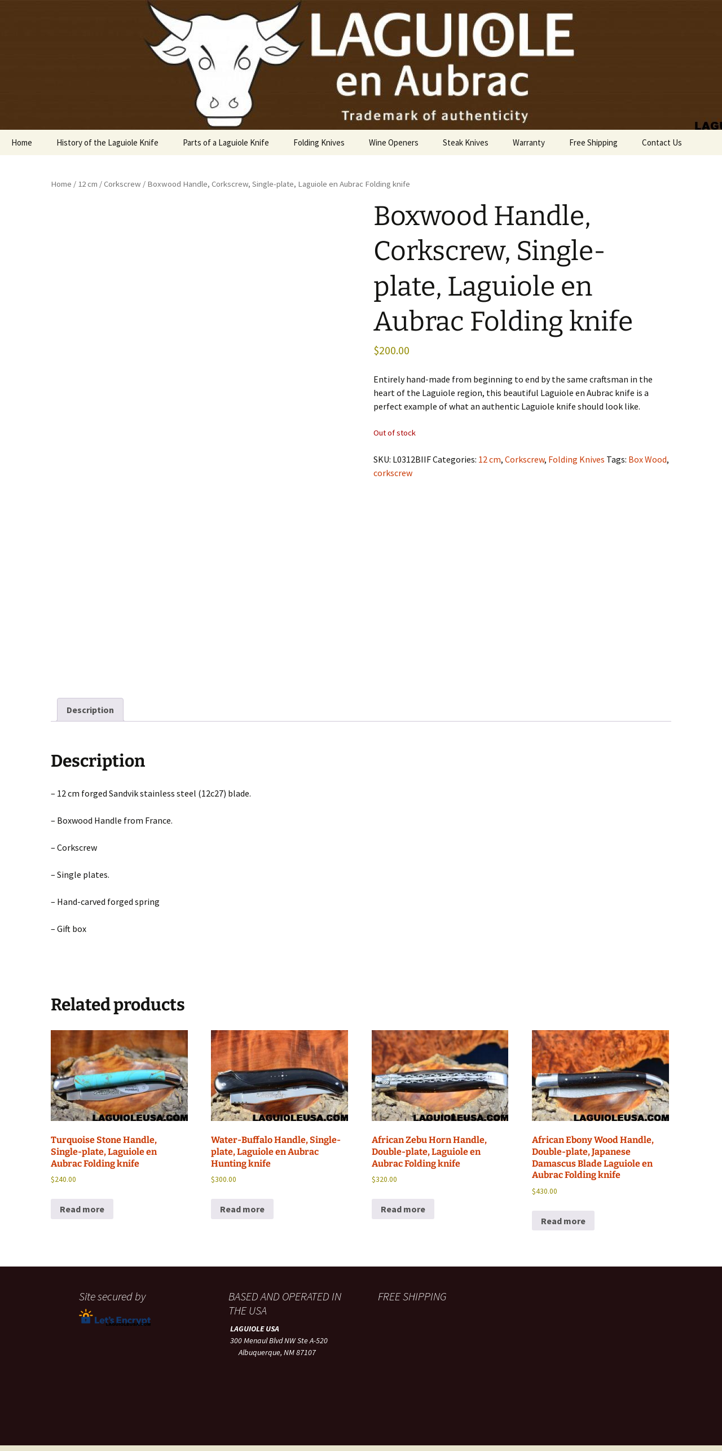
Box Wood (647, 459)
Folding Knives (319, 142)
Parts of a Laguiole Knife (226, 142)
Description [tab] (90, 669)
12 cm (88, 184)
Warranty (529, 142)
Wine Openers (394, 142)
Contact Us (662, 142)
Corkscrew (122, 184)
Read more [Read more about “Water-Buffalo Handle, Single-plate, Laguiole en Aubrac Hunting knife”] (242, 1169)
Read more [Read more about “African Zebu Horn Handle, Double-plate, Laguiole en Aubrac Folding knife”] (403, 1169)
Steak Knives (465, 142)
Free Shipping (593, 142)
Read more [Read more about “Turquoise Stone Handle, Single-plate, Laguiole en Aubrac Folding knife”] (82, 1169)
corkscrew (392, 472)
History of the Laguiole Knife (107, 142)
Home (21, 142)
